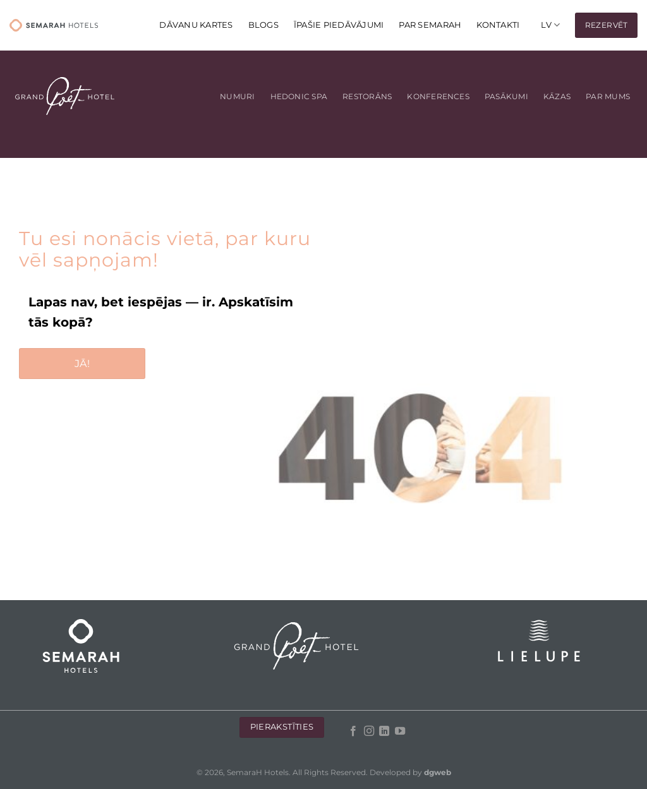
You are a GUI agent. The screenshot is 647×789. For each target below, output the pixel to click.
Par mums (608, 96)
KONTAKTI (497, 25)
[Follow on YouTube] (399, 731)
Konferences (438, 96)
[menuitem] (550, 25)
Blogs (263, 25)
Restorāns (367, 96)
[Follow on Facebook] (353, 731)
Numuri (237, 96)
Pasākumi (506, 96)
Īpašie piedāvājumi (339, 25)
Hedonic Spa (299, 96)
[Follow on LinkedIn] (384, 731)
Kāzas (557, 96)
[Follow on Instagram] (368, 731)
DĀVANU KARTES (196, 25)
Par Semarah (430, 25)
